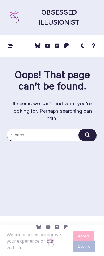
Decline (84, 247)
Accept (83, 237)
